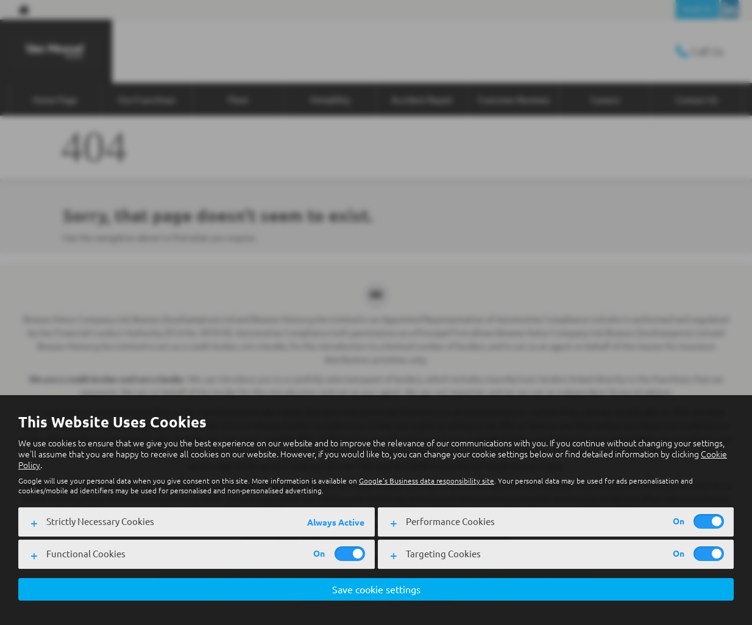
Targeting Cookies (443, 553)
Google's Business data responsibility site (426, 480)
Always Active (335, 521)
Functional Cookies (86, 553)
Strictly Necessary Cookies (100, 521)
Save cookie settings (376, 589)
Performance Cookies (450, 521)
